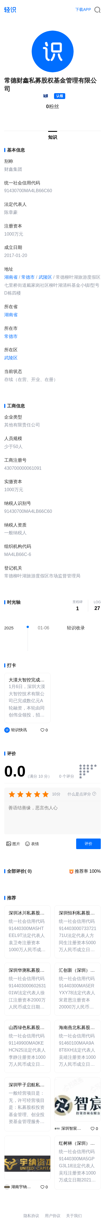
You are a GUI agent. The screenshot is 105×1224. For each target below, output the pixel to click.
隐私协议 (31, 1215)
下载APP (83, 9)
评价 (88, 843)
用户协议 (52, 1215)
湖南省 (11, 277)
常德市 (28, 277)
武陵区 (45, 277)
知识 (52, 137)
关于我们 (74, 1215)
